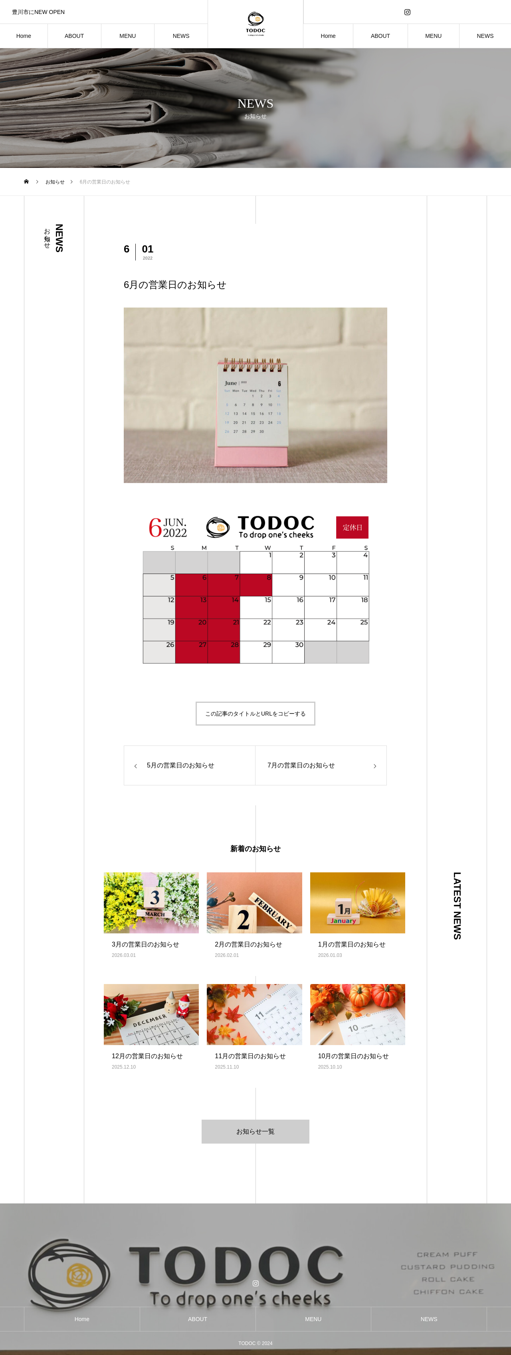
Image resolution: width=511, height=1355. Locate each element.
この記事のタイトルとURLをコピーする (255, 713)
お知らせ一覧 (255, 1131)
